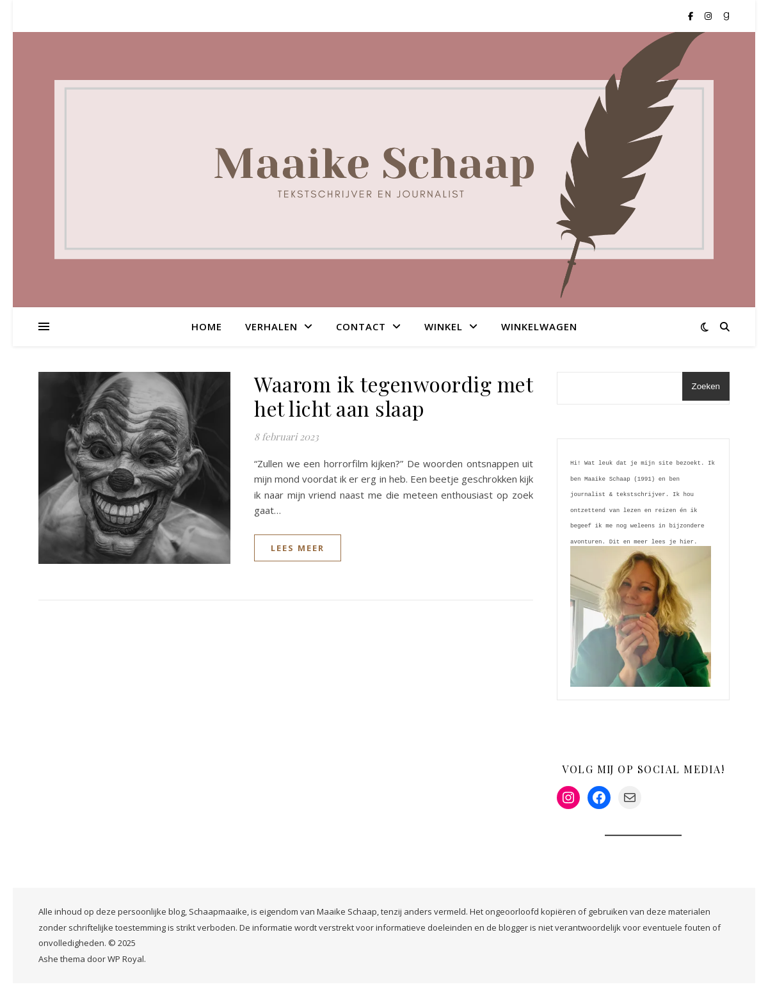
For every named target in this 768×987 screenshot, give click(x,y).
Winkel (443, 326)
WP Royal (126, 962)
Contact (361, 326)
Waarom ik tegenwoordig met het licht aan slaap (393, 396)
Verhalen (271, 326)
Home (206, 326)
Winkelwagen (539, 326)
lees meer (297, 548)
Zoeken (706, 386)
